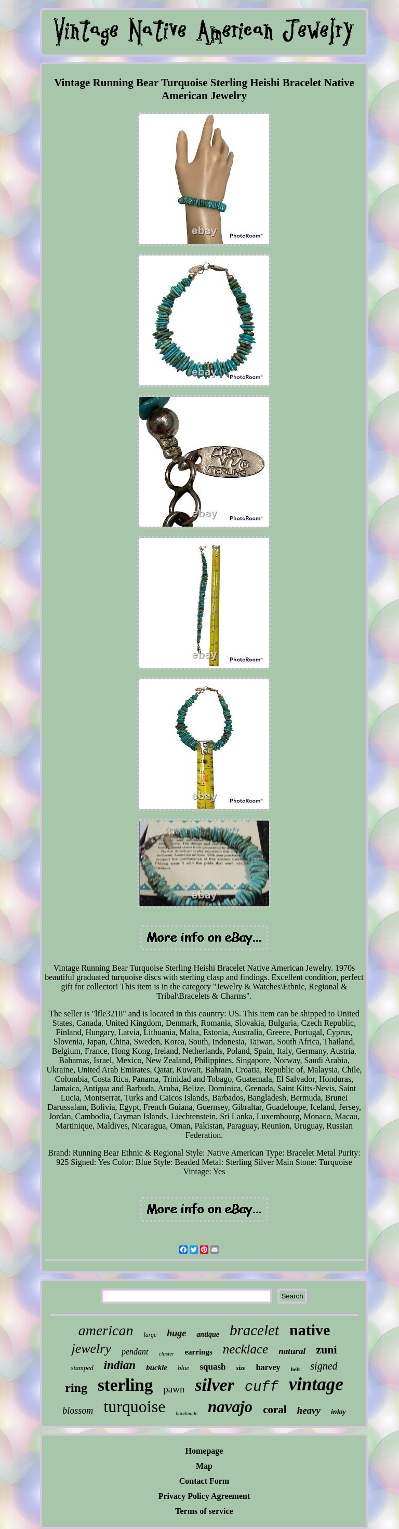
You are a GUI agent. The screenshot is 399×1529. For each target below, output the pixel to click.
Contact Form (204, 1481)
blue (183, 1368)
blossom (77, 1410)
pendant (135, 1351)
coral (274, 1409)
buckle (156, 1367)
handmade (186, 1413)
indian (120, 1365)
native (309, 1329)
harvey (268, 1367)
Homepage (204, 1450)
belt (295, 1369)
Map (204, 1465)
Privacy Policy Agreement (204, 1496)
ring (76, 1387)
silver (214, 1384)
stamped (82, 1368)
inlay (338, 1412)
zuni (326, 1349)
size (240, 1368)
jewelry (91, 1348)
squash (212, 1367)
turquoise (134, 1406)
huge (176, 1333)
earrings (198, 1352)
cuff (261, 1387)
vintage (316, 1384)
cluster (167, 1353)
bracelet (254, 1330)
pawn (173, 1389)
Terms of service (204, 1511)
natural (291, 1351)
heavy (309, 1410)
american (106, 1330)
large (149, 1334)
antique (207, 1334)
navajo (230, 1407)
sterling (125, 1385)
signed (323, 1366)
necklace (245, 1349)
